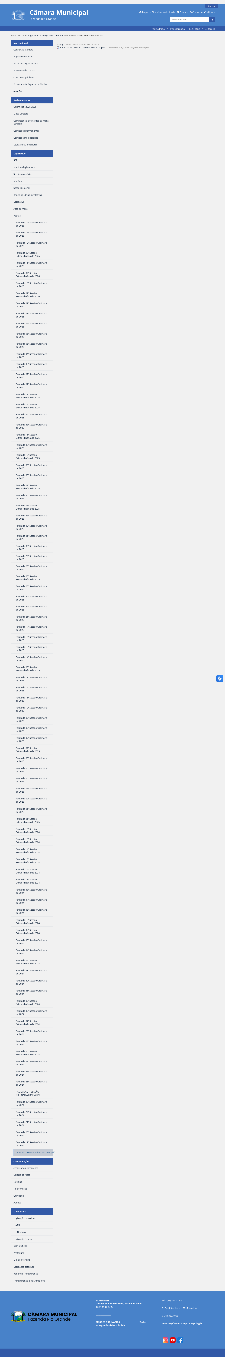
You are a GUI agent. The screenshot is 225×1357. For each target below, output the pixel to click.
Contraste (197, 12)
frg (61, 44)
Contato (184, 12)
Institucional (21, 43)
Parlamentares (22, 100)
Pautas (59, 35)
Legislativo (194, 28)
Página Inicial (158, 28)
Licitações (210, 28)
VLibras (211, 12)
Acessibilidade (167, 12)
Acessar (212, 6)
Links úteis (20, 1211)
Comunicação (21, 1161)
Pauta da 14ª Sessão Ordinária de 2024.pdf (81, 47)
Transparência (177, 28)
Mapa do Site (149, 12)
